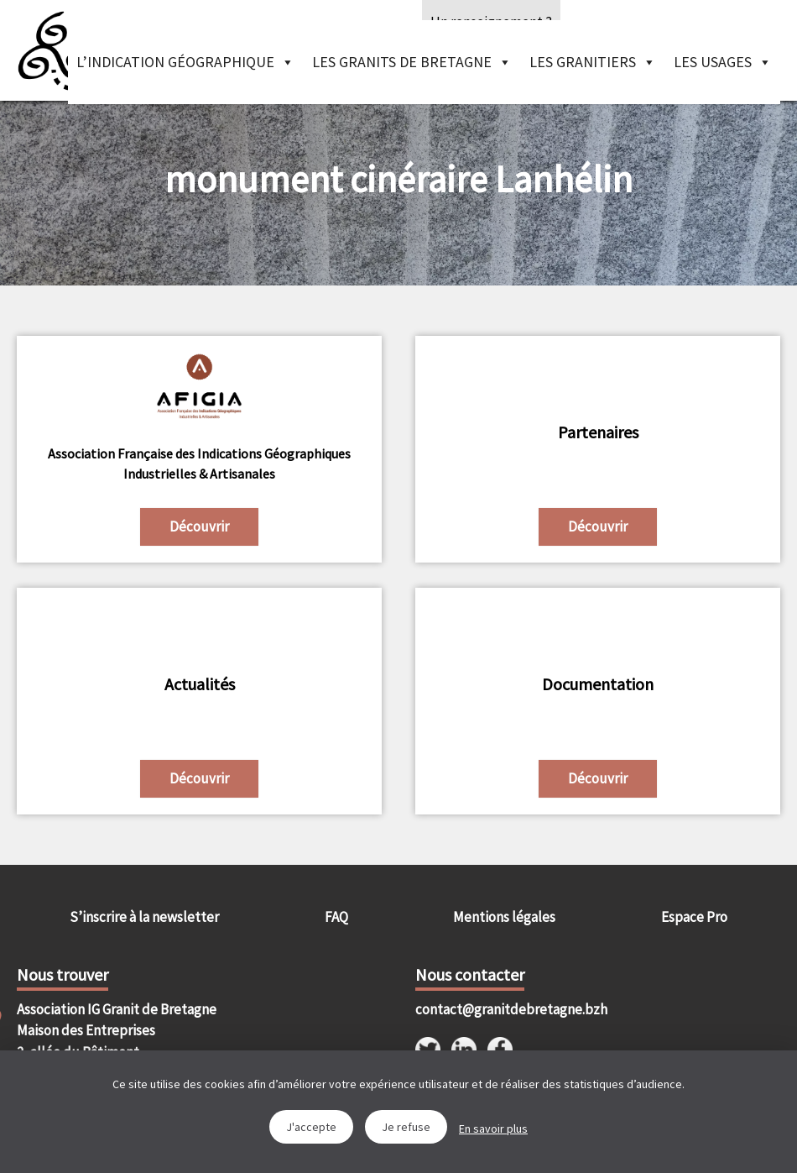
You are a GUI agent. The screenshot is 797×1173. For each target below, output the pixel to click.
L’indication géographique (185, 61)
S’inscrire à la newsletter (144, 917)
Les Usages (723, 61)
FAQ (336, 917)
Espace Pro (694, 917)
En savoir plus (493, 1128)
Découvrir (199, 526)
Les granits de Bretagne (412, 61)
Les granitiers (592, 61)
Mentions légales (504, 917)
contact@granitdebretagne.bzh (506, 1009)
